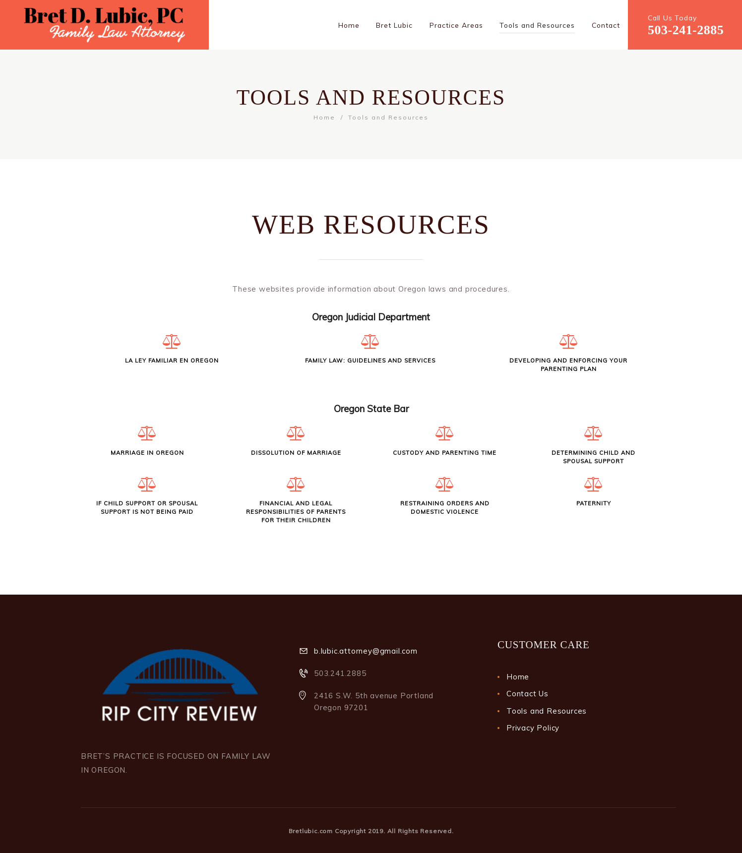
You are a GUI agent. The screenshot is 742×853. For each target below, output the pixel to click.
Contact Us (527, 693)
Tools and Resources (546, 711)
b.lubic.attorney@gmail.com (366, 651)
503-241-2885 (686, 30)
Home (324, 117)
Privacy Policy (532, 727)
